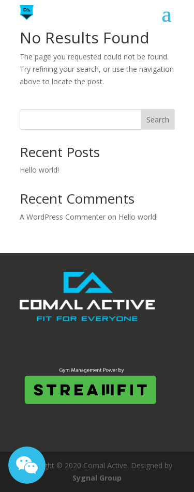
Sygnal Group (97, 478)
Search (157, 120)
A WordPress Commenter (63, 217)
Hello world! (39, 170)
